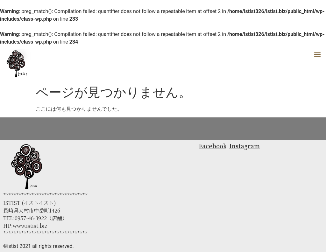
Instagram (244, 146)
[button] (317, 54)
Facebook (213, 146)
